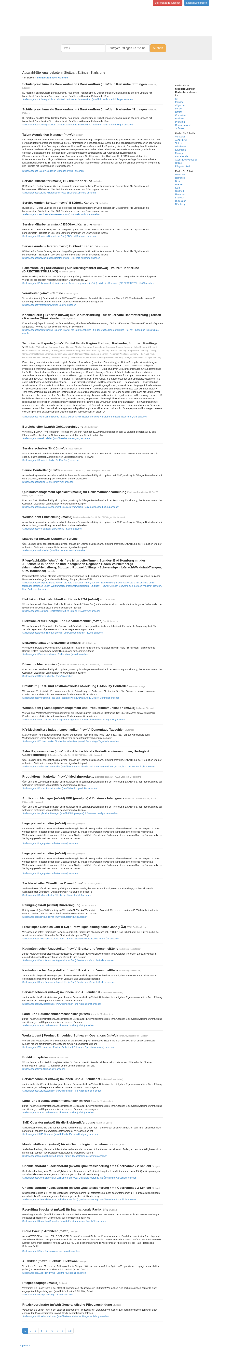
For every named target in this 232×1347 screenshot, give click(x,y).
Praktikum (180, 121)
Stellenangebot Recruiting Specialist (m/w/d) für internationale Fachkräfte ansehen (64, 1221)
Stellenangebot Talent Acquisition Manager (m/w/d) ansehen (53, 171)
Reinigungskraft (183, 125)
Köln (177, 187)
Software (179, 128)
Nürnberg (180, 204)
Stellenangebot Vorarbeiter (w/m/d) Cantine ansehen (49, 305)
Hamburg (180, 178)
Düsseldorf (180, 201)
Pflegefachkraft (183, 166)
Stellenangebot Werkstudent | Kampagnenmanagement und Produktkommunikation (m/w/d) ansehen (73, 719)
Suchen (158, 48)
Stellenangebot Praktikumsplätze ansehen (44, 1069)
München (180, 174)
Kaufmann (180, 149)
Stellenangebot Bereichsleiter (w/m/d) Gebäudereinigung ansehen (56, 438)
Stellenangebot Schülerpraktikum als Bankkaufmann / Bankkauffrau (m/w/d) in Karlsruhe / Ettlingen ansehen (77, 99)
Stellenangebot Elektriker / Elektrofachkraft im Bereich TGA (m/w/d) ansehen (61, 611)
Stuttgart (179, 191)
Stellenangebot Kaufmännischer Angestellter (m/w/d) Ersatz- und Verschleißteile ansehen (68, 960)
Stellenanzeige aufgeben (167, 2)
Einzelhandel (181, 156)
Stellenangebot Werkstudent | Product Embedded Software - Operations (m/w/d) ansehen (68, 1047)
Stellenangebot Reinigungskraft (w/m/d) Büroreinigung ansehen (54, 917)
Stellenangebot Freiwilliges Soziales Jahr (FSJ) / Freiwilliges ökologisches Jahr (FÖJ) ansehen (70, 938)
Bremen (179, 184)
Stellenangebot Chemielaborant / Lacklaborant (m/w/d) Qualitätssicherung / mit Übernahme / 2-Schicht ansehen (79, 1177)
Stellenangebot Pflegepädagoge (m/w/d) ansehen (47, 1294)
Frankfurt (179, 197)
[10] (69, 1331)
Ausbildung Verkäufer (186, 159)
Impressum (25, 1345)
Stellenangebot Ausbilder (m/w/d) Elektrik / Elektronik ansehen (54, 1273)
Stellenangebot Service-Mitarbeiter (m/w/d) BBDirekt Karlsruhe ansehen (59, 192)
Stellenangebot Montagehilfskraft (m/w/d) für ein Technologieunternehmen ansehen (64, 1156)
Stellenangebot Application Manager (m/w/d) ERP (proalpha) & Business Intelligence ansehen (70, 813)
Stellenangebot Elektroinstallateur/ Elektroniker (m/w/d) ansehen (55, 654)
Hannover (180, 194)
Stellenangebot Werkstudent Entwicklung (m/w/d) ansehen (52, 528)
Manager (179, 102)
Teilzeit (178, 143)
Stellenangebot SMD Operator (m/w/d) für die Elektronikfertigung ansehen (60, 1134)
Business (180, 118)
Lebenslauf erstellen (196, 2)
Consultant (180, 115)
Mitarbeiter (180, 146)
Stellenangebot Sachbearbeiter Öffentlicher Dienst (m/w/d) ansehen (56, 895)
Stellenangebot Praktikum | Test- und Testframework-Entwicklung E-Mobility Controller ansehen (71, 697)
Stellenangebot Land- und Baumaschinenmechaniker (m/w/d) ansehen (58, 1025)
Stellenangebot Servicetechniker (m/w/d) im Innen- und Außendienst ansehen (61, 1004)
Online (178, 163)
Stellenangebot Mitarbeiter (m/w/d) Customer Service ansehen (54, 550)
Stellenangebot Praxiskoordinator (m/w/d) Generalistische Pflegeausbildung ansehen (65, 1316)
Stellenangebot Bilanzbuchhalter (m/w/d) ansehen (47, 676)
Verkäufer (180, 136)
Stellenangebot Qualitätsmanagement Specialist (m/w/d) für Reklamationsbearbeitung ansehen (70, 507)
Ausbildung (181, 140)
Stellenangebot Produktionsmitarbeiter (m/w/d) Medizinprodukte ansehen (59, 788)
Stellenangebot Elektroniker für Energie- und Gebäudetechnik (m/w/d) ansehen (62, 632)
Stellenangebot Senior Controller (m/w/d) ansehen (48, 482)
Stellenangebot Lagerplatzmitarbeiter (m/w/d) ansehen (50, 843)
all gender (180, 105)
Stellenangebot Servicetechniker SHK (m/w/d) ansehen (50, 460)
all (176, 98)
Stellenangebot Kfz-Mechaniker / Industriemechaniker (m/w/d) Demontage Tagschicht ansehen (70, 741)
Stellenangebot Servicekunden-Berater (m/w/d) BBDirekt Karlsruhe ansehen (61, 214)
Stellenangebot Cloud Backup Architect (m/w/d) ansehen (51, 1251)
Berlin (178, 181)
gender (178, 108)
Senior (178, 112)
